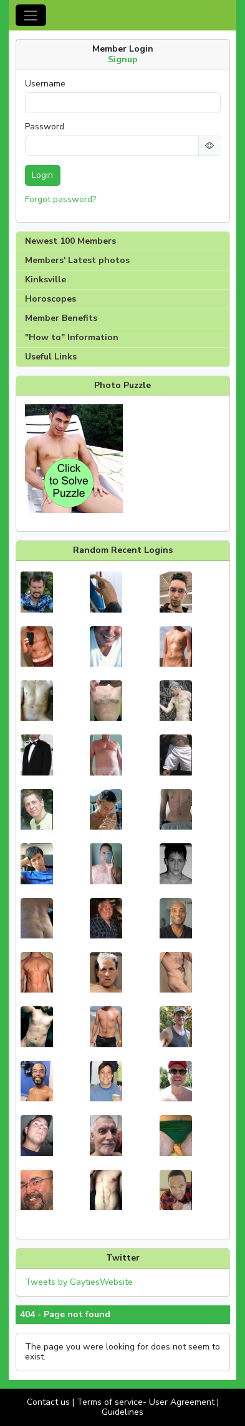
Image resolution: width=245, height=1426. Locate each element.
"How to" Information (71, 337)
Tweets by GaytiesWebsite (79, 1282)
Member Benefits (61, 318)
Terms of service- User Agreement (145, 1402)
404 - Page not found (65, 1315)
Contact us (48, 1402)
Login (42, 175)
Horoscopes (50, 299)
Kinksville (45, 279)
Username (45, 84)
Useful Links (51, 357)
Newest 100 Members (70, 241)
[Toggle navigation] (31, 15)
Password (44, 127)
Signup (123, 59)
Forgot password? (60, 199)
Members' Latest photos (77, 260)
